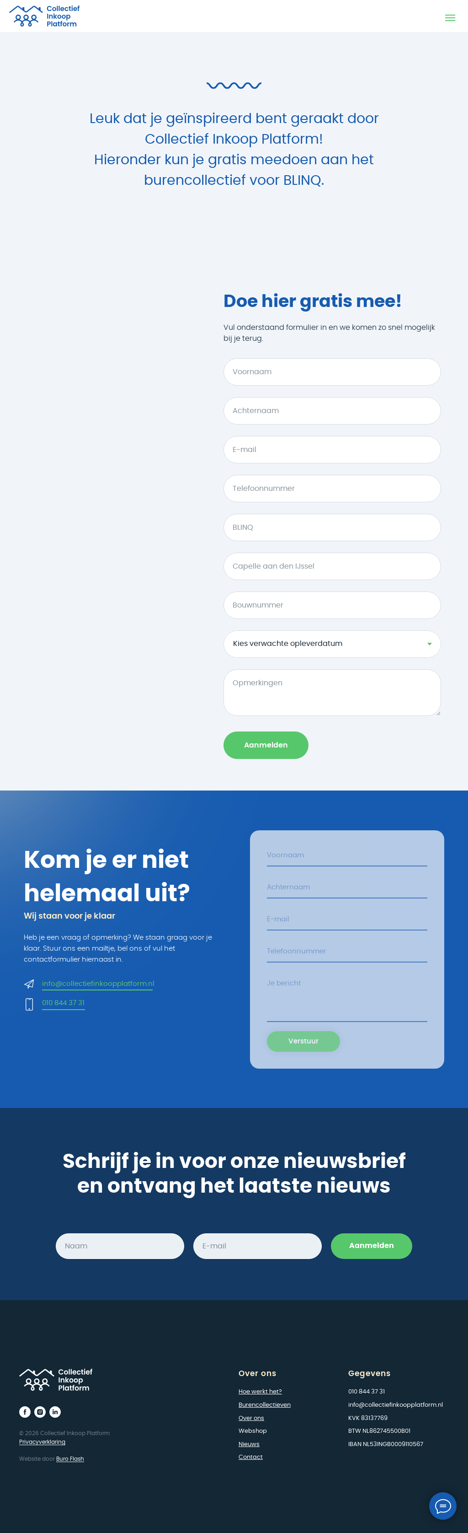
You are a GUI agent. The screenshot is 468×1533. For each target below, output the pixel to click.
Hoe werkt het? (260, 1392)
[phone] (347, 951)
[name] (347, 855)
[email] (347, 919)
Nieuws (249, 1444)
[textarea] (347, 997)
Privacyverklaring (42, 1442)
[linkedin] (55, 1412)
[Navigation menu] (450, 18)
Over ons (251, 1418)
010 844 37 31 (63, 1003)
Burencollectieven (265, 1405)
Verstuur (303, 1041)
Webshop (253, 1431)
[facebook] (25, 1412)
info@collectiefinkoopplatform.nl (98, 983)
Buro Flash (70, 1459)
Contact (251, 1457)
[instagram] (40, 1412)
